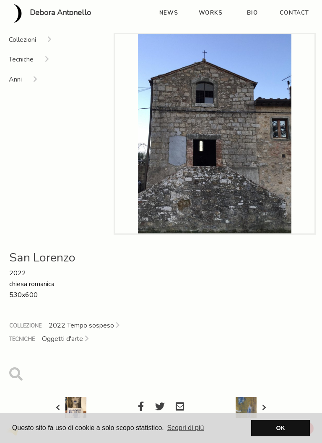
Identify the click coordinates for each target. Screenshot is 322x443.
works (211, 13)
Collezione (25, 326)
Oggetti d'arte (65, 338)
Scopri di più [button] (185, 427)
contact (294, 13)
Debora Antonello (49, 13)
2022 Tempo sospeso (84, 325)
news (168, 13)
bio (252, 13)
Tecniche (22, 339)
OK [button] (280, 428)
